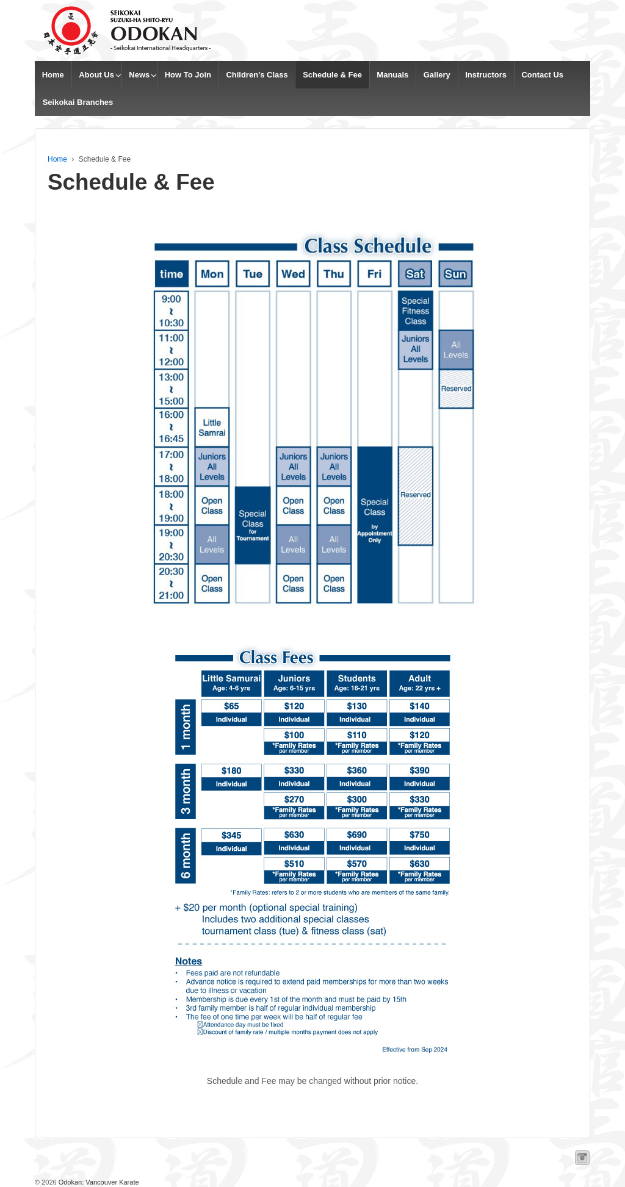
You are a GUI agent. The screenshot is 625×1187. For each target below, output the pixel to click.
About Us (96, 74)
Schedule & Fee (332, 74)
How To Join (188, 74)
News (139, 74)
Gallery (437, 74)
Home (53, 74)
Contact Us (542, 74)
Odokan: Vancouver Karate (98, 1182)
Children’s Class (256, 74)
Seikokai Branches (78, 102)
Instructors (486, 74)
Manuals (392, 74)
